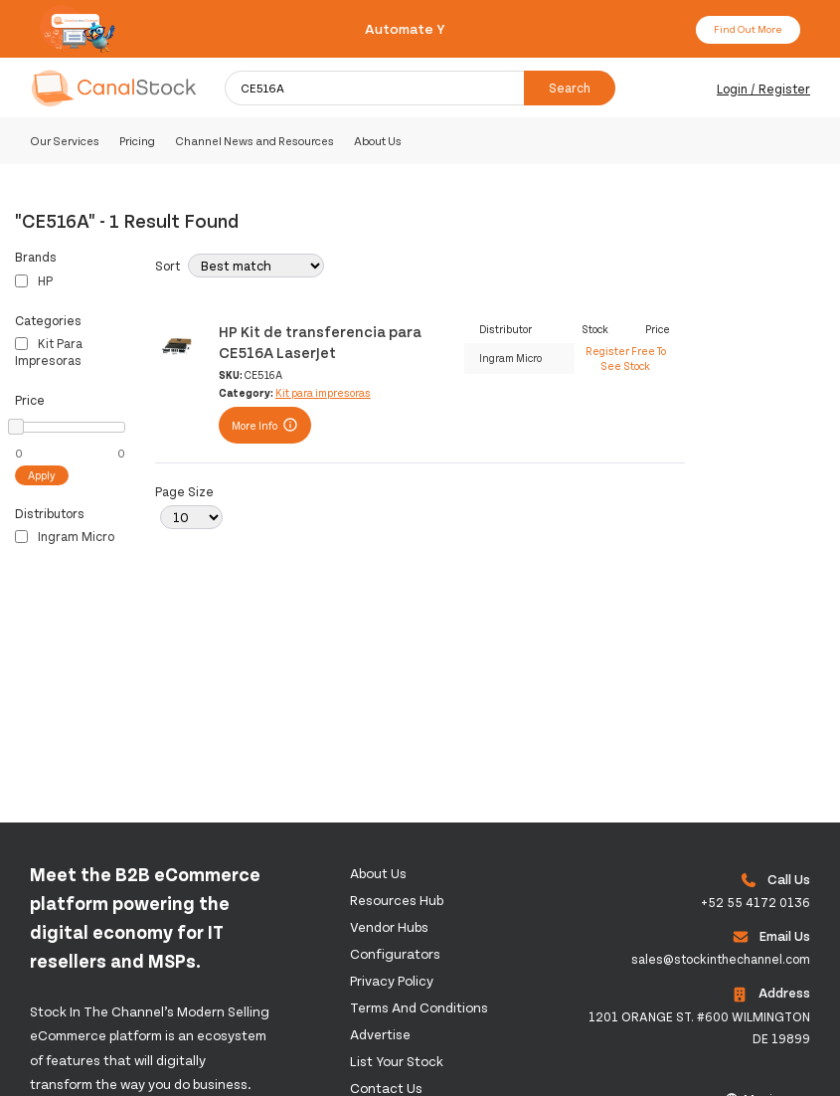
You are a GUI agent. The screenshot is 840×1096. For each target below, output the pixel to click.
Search (569, 87)
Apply (42, 474)
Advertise (380, 1033)
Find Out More (748, 29)
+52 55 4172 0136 (755, 902)
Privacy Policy (391, 980)
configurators (395, 953)
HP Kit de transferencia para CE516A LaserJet (320, 340)
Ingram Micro (64, 536)
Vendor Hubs (389, 926)
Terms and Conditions (419, 1007)
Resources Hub (396, 899)
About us (378, 872)
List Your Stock (396, 1060)
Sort (167, 266)
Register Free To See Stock (626, 357)
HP (34, 280)
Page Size (184, 491)
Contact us (386, 1087)
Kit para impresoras (49, 351)
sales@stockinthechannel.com (720, 959)
